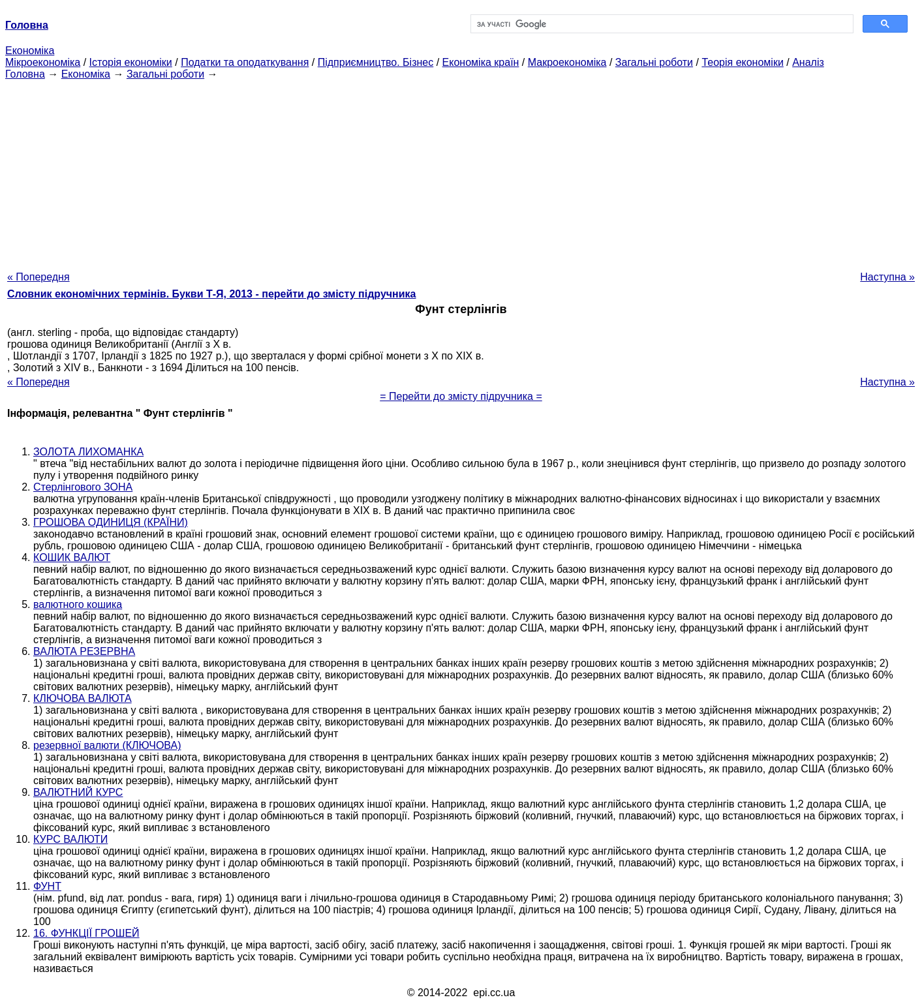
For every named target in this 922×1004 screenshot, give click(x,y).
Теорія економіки (742, 62)
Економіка (29, 50)
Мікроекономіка (42, 62)
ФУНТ (47, 886)
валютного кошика (77, 604)
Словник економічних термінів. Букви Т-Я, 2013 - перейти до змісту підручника (211, 293)
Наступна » (887, 276)
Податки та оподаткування (245, 62)
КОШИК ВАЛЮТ (71, 557)
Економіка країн (480, 62)
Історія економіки (130, 62)
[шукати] (661, 24)
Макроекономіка (567, 62)
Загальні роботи (654, 62)
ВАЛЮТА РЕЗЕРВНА (84, 651)
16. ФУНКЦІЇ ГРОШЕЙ (86, 933)
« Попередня (38, 276)
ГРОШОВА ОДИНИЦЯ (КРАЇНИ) (110, 522)
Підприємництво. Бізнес (376, 62)
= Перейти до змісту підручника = (461, 396)
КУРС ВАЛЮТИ (70, 839)
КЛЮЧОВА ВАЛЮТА (82, 698)
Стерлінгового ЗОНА (82, 487)
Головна (25, 74)
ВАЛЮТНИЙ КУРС (78, 792)
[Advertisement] (461, 171)
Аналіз (808, 62)
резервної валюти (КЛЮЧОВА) (107, 745)
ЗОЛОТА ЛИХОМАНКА (88, 451)
